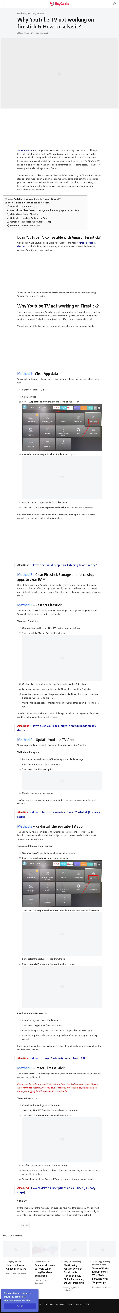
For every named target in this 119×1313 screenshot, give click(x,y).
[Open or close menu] (5, 4)
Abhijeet (20, 33)
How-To (31, 13)
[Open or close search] (115, 4)
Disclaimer (49, 1304)
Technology (77, 1261)
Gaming (106, 1261)
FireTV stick (23, 1225)
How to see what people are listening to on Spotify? (64, 565)
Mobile (103, 1264)
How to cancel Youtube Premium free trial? (58, 1058)
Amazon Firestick (25, 150)
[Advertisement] (45, 130)
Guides (38, 1261)
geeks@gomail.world (84, 1304)
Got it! (20, 1306)
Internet (40, 13)
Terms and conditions (64, 1304)
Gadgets (21, 13)
